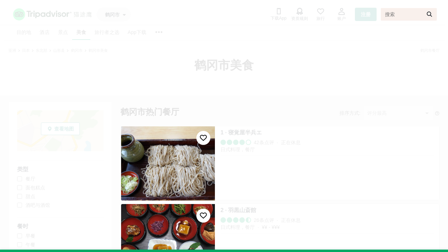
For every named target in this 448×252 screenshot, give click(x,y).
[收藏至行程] (203, 138)
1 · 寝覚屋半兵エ (241, 132)
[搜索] (409, 14)
